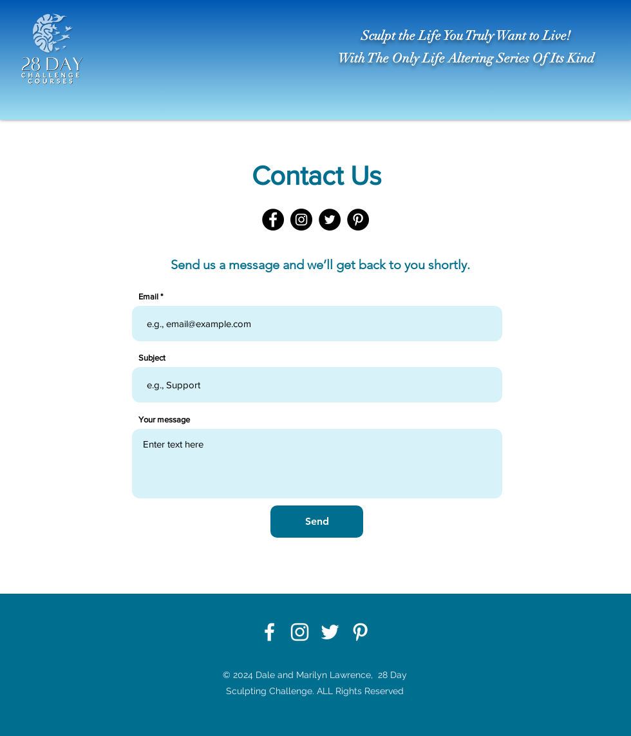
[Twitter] (330, 220)
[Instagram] (301, 220)
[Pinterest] (358, 220)
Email (148, 296)
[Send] (316, 521)
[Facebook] (273, 220)
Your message (164, 419)
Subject (151, 358)
